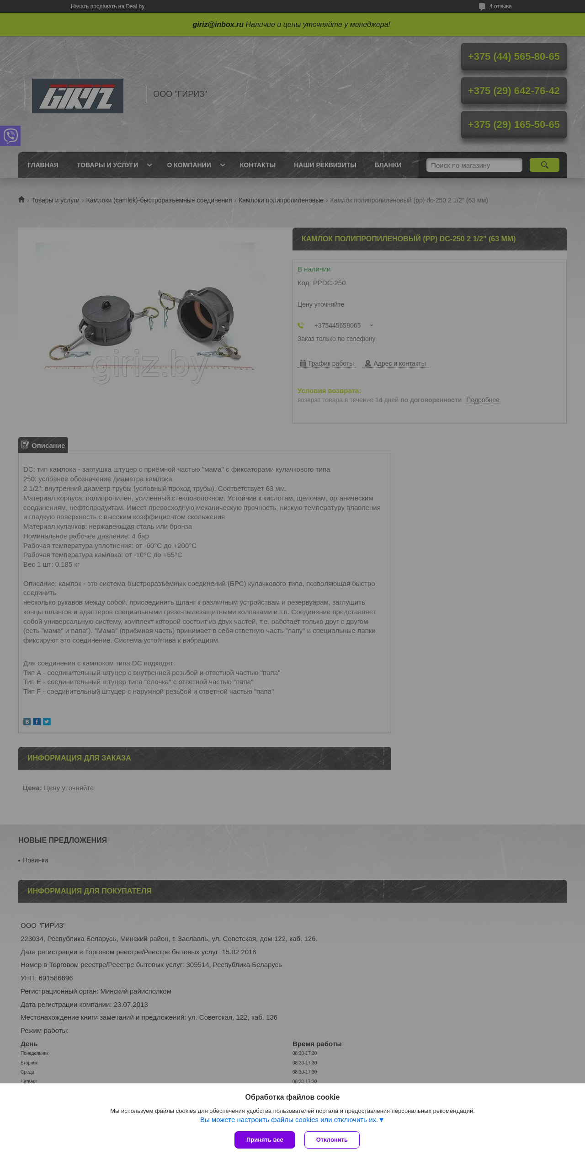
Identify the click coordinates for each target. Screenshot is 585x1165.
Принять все (264, 1139)
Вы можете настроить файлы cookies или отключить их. (289, 1119)
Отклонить (332, 1139)
